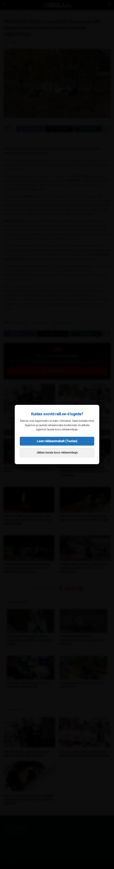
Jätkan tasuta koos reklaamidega (57, 452)
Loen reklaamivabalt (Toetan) (57, 441)
